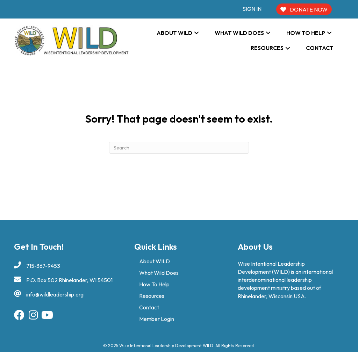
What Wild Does (159, 272)
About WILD (154, 261)
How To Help (154, 284)
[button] (196, 33)
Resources (151, 295)
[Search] (179, 148)
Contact (149, 307)
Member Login (156, 318)
